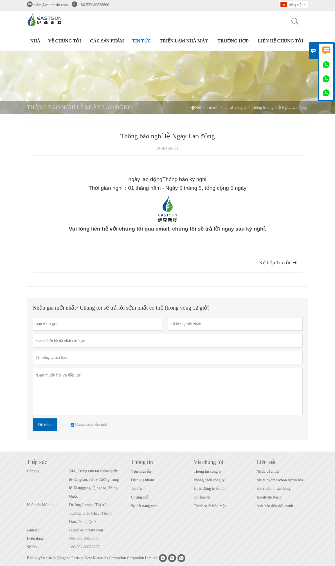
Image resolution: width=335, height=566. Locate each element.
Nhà (35, 41)
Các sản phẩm (107, 41)
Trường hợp (232, 41)
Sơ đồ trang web (144, 506)
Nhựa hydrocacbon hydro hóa (280, 480)
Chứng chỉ (139, 497)
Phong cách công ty (209, 480)
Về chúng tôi (64, 41)
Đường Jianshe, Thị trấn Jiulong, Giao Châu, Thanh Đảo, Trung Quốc (90, 513)
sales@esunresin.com (51, 5)
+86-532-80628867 (84, 547)
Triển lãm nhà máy (184, 41)
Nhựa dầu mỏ (268, 471)
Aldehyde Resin (269, 497)
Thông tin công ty (208, 471)
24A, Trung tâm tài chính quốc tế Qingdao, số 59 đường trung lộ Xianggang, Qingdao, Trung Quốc (94, 484)
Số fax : (33, 547)
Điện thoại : (37, 538)
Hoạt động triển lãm (210, 488)
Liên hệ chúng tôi (280, 41)
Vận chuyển (141, 471)
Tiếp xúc (37, 462)
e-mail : (33, 530)
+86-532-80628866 (94, 5)
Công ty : (34, 471)
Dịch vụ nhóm (142, 480)
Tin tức (141, 41)
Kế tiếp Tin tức (278, 263)
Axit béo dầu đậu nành (275, 506)
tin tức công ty (235, 107)
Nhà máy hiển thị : (42, 505)
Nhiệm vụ (202, 497)
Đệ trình (45, 425)
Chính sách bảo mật (210, 506)
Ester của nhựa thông (274, 488)
